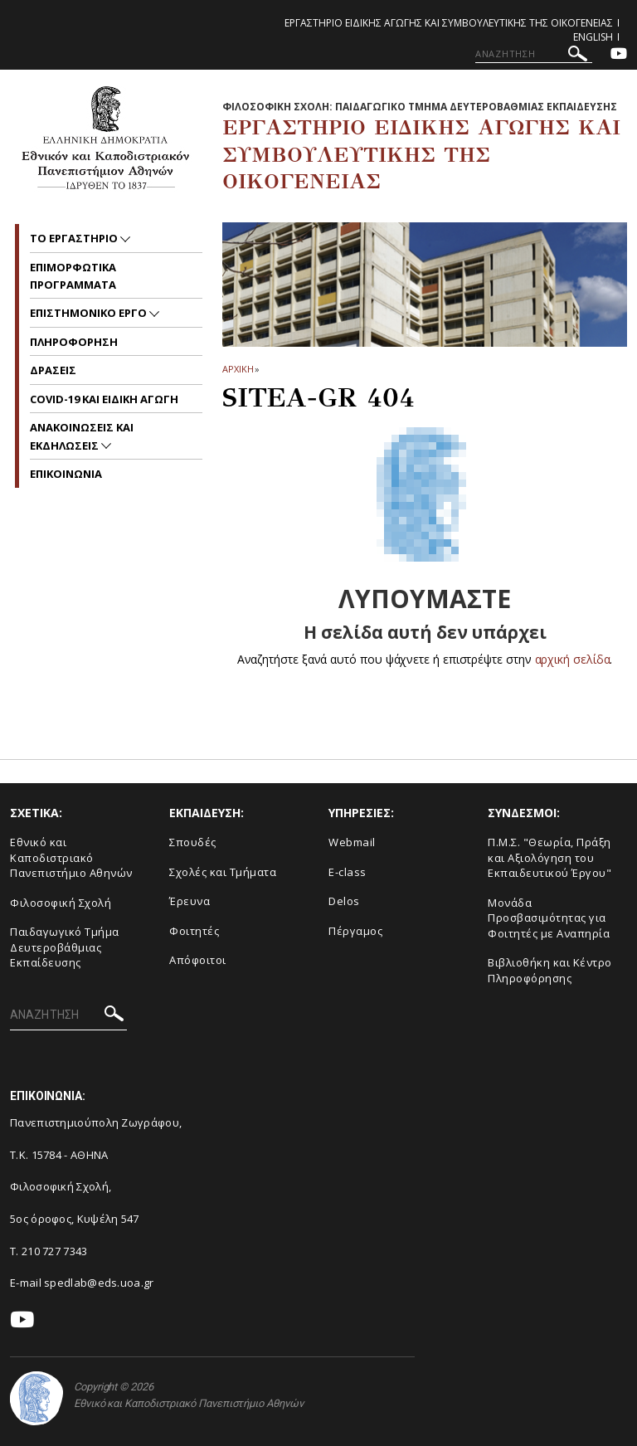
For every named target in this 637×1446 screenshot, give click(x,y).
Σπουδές (192, 842)
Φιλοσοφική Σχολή (60, 902)
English (593, 37)
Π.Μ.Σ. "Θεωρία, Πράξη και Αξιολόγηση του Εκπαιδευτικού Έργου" (549, 857)
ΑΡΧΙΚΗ (237, 369)
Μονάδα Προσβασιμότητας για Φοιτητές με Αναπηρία (549, 918)
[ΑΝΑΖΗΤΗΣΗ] (533, 54)
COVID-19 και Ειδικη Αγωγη (104, 399)
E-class (347, 871)
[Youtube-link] (618, 55)
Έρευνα (189, 900)
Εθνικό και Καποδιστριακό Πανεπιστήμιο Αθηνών (71, 857)
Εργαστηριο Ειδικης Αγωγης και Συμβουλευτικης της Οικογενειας (448, 23)
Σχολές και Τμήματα (222, 871)
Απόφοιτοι (197, 959)
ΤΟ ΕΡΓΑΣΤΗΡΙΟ (75, 238)
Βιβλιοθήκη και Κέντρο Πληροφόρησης (550, 970)
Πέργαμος (355, 930)
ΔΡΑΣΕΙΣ (53, 370)
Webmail (352, 842)
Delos (344, 900)
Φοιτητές (194, 930)
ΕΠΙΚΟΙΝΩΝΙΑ (66, 473)
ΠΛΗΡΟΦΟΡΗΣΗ (74, 341)
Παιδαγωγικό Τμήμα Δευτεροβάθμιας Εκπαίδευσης (64, 947)
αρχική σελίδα (572, 659)
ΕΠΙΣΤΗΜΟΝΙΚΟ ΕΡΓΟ (89, 312)
